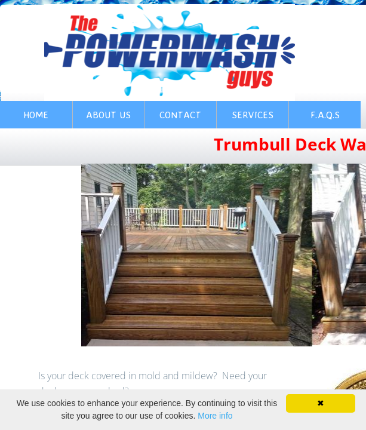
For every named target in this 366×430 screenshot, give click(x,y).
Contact (180, 115)
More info (215, 415)
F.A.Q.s (325, 115)
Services (252, 115)
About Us (108, 115)
